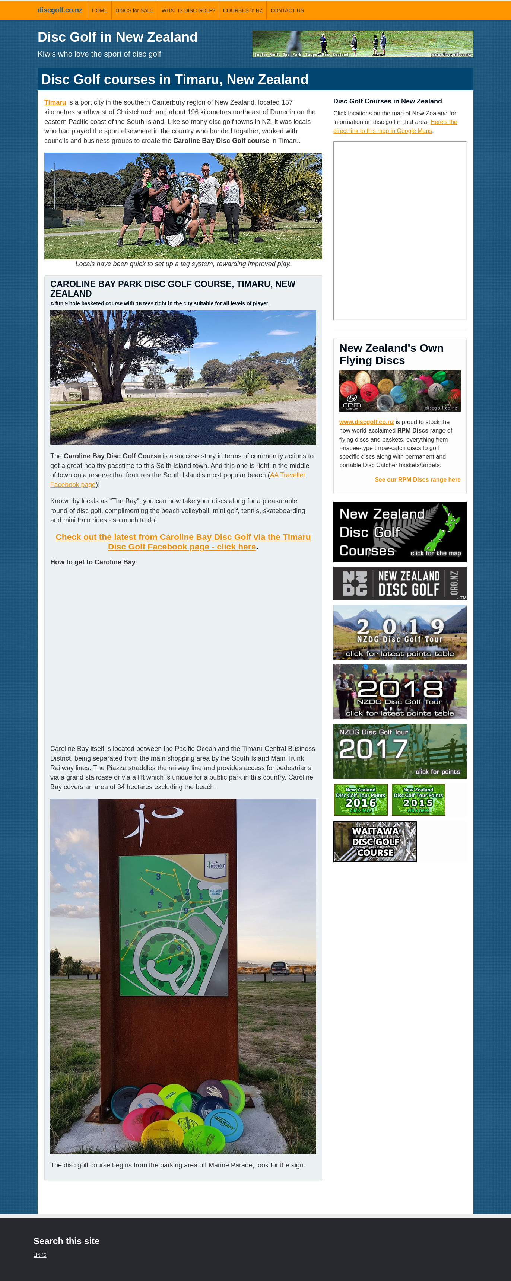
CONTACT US (287, 10)
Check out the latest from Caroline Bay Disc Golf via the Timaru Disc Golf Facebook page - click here (183, 541)
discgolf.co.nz (60, 10)
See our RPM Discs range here (417, 479)
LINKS (40, 1255)
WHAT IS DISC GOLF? (188, 10)
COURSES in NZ (243, 10)
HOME (100, 10)
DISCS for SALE (134, 10)
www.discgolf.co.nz (367, 421)
